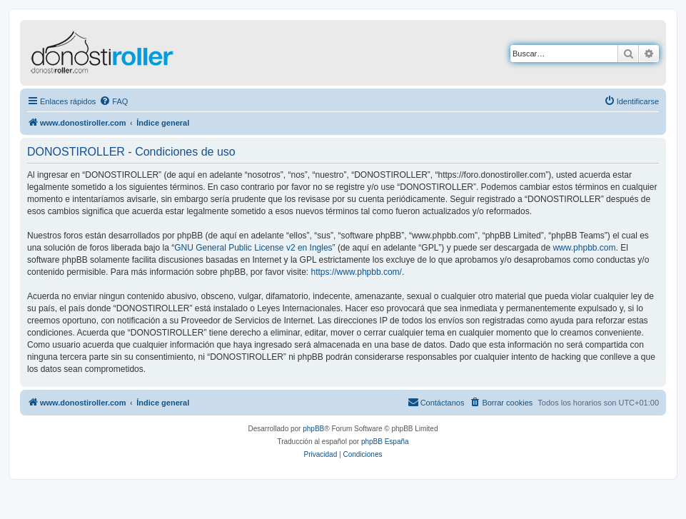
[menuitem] (113, 101)
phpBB (313, 429)
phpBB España (385, 441)
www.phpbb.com (584, 248)
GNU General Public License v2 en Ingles (253, 248)
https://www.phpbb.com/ (356, 272)
